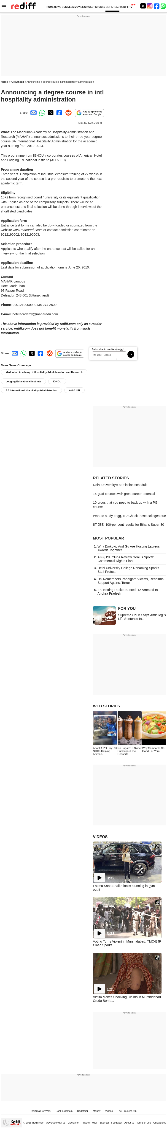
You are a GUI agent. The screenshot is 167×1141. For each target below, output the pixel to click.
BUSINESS (68, 7)
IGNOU (57, 381)
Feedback (116, 1122)
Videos (109, 1111)
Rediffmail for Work (40, 1111)
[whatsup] (163, 6)
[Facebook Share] (58, 112)
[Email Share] (32, 112)
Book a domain (64, 1111)
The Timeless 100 (127, 1111)
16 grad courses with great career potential (124, 494)
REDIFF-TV (126, 7)
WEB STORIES (106, 706)
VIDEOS (100, 837)
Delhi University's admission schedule (120, 485)
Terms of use (144, 1122)
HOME (50, 7)
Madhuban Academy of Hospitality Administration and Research (44, 372)
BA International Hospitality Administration (31, 390)
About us (129, 1122)
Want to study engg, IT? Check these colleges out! (129, 516)
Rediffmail (82, 1111)
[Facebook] (156, 6)
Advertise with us (55, 1122)
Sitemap (104, 1122)
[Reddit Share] (67, 112)
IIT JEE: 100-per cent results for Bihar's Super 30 (128, 524)
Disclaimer (73, 1122)
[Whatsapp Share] (41, 112)
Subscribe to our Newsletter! (108, 349)
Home (4, 81)
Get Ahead (17, 81)
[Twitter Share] (50, 112)
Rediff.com (38, 1122)
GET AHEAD (112, 7)
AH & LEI (74, 390)
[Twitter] (143, 6)
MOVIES (79, 7)
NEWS (57, 7)
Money (96, 1111)
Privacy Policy (89, 1122)
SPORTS (100, 7)
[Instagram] (149, 6)
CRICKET (89, 7)
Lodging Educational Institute (23, 381)
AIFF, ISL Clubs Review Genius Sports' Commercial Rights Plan (125, 559)
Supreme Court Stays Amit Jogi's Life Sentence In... (142, 617)
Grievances (159, 1122)
